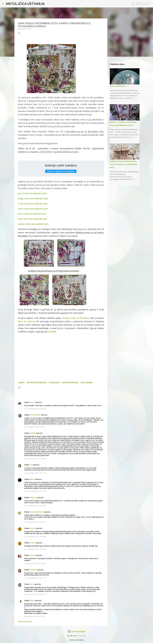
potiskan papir (54, 382)
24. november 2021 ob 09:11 (35, 427)
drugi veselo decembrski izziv (33, 198)
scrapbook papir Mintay (70, 382)
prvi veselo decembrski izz (31, 193)
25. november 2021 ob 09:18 (35, 522)
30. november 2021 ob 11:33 (35, 594)
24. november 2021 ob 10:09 (35, 459)
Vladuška (33, 570)
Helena (32, 479)
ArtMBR (33, 433)
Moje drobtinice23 (37, 512)
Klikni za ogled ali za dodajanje (60, 171)
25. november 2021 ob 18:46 (35, 537)
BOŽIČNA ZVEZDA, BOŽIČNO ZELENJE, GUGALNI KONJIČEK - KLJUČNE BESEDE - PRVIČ (124, 164)
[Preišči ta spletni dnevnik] (140, 3)
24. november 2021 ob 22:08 (35, 506)
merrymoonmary (81, 635)
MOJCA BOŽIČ (35, 415)
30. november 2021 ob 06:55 (35, 563)
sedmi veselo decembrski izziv (33, 224)
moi (31, 465)
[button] (19, 33)
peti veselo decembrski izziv (32, 214)
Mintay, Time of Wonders (75, 318)
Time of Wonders (86, 382)
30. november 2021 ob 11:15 (35, 578)
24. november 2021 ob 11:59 (35, 491)
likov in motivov (26, 321)
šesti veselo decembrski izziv (32, 219)
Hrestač (21, 382)
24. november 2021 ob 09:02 (35, 409)
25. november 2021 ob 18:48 (35, 549)
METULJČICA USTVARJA (25, 4)
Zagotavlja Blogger (76, 631)
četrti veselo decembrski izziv (33, 209)
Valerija (32, 555)
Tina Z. (32, 402)
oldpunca (33, 497)
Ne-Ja (32, 584)
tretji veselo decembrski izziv (33, 203)
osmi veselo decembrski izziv (37, 382)
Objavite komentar (25, 621)
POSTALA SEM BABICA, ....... (119, 86)
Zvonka (32, 528)
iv (46, 193)
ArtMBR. (52, 331)
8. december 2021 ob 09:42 (34, 616)
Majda (32, 600)
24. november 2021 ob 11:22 (35, 473)
